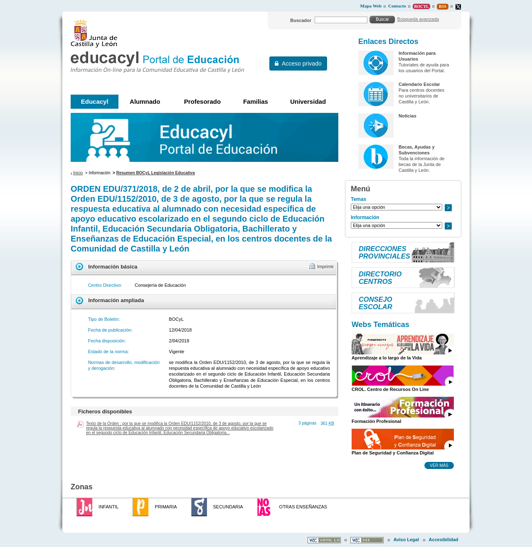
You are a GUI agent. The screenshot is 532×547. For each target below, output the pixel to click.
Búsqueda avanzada (418, 19)
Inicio (78, 173)
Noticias (407, 115)
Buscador (300, 20)
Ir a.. (448, 208)
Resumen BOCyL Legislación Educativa (155, 173)
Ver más (439, 465)
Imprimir (325, 266)
